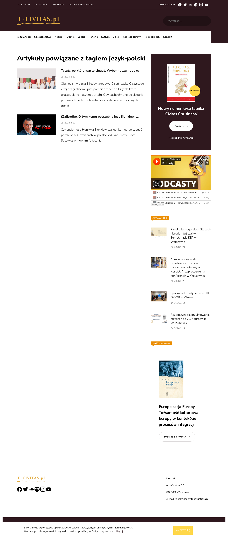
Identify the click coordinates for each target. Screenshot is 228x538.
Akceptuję (183, 530)
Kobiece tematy (132, 36)
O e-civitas (24, 4)
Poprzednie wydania (181, 137)
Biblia (116, 36)
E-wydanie (41, 4)
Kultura (105, 36)
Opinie (70, 36)
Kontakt (167, 36)
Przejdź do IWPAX (175, 436)
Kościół (59, 36)
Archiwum (58, 4)
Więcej (119, 531)
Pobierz (179, 126)
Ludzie (81, 36)
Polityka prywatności (82, 4)
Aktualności (24, 36)
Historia (93, 36)
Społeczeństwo (43, 36)
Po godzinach (152, 36)
